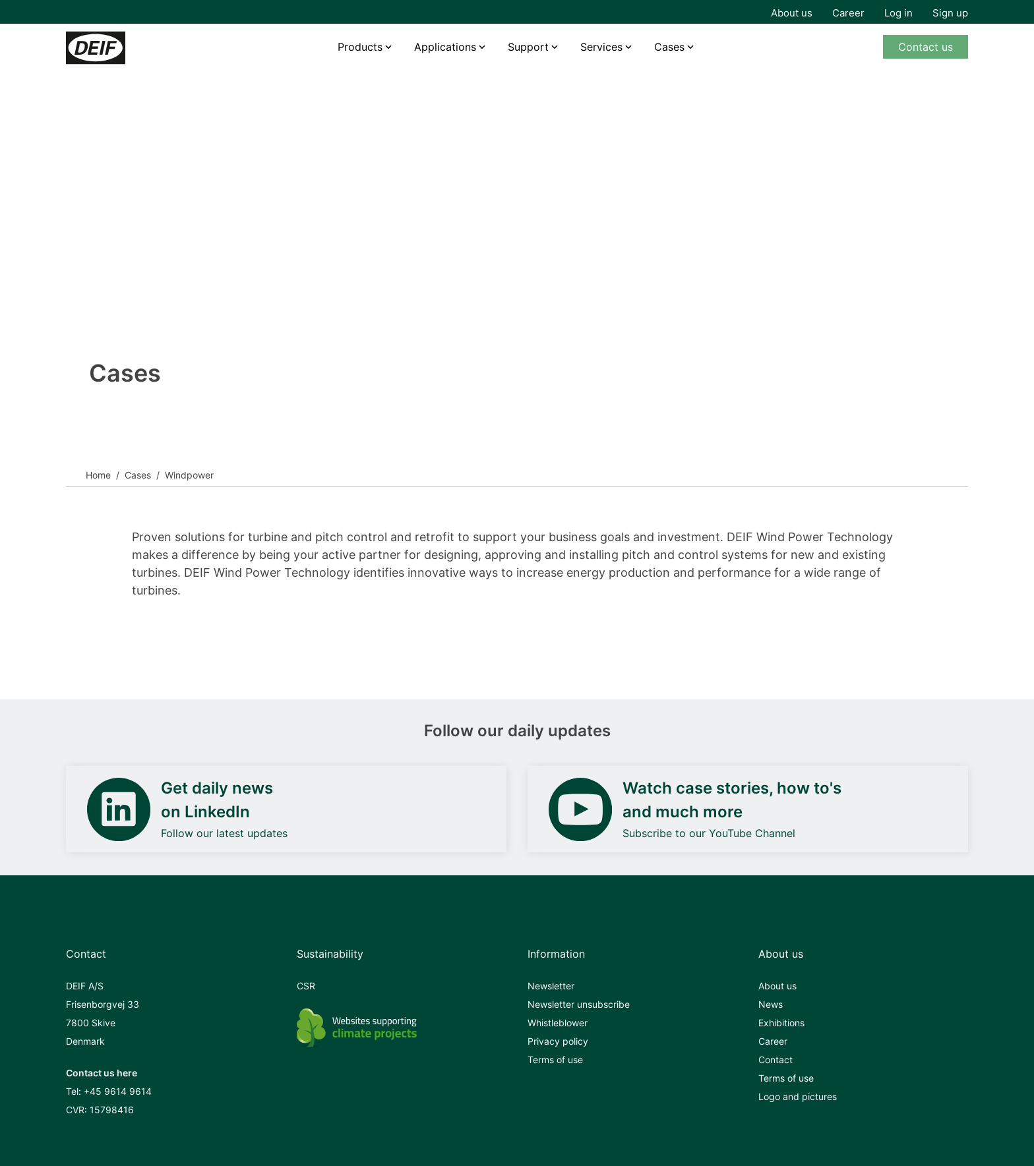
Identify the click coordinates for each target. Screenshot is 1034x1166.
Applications (445, 46)
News (770, 1004)
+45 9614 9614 (118, 1091)
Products (360, 46)
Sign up (950, 13)
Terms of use (555, 1059)
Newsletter (551, 985)
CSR (306, 985)
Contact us (925, 46)
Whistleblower (558, 1022)
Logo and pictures (797, 1096)
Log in (898, 13)
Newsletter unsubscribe (579, 1004)
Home (98, 475)
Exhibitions (781, 1022)
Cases (669, 46)
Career (848, 13)
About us (791, 13)
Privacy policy (558, 1041)
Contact (775, 1059)
